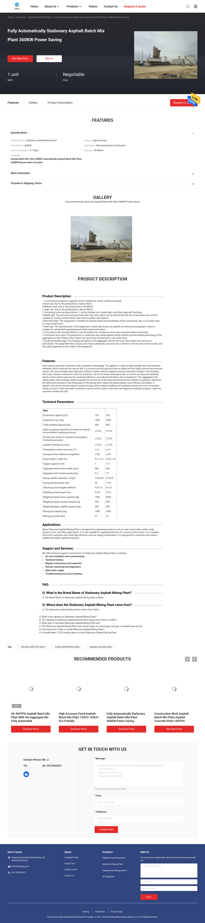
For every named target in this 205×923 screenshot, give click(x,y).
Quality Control (71, 869)
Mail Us (49, 58)
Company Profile (71, 857)
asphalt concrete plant (101, 647)
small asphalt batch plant (67, 647)
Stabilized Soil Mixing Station (114, 870)
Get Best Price (20, 58)
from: (99, 795)
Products (21, 17)
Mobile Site (100, 912)
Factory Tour (70, 863)
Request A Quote (183, 102)
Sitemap (86, 912)
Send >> (149, 897)
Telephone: (101, 811)
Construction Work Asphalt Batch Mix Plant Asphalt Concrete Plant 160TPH (171, 717)
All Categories (108, 876)
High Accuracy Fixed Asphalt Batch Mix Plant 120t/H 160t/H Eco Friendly (78, 717)
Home (11, 17)
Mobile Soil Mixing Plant (112, 864)
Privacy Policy (116, 912)
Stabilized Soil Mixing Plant (113, 858)
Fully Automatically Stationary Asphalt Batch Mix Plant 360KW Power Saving (126, 717)
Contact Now (106, 829)
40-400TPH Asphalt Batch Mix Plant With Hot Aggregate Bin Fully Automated (30, 717)
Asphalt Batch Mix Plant (40, 17)
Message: (101, 758)
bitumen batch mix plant (33, 647)
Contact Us (69, 876)
